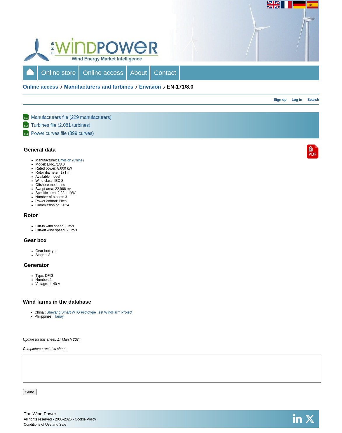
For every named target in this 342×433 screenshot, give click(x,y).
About (139, 72)
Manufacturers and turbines (98, 87)
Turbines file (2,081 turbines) (60, 125)
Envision (150, 87)
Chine (78, 160)
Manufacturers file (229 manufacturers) (71, 117)
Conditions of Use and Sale (45, 430)
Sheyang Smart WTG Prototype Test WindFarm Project (89, 312)
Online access (103, 72)
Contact (164, 72)
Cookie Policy (85, 425)
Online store (58, 72)
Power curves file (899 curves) (62, 133)
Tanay (59, 316)
